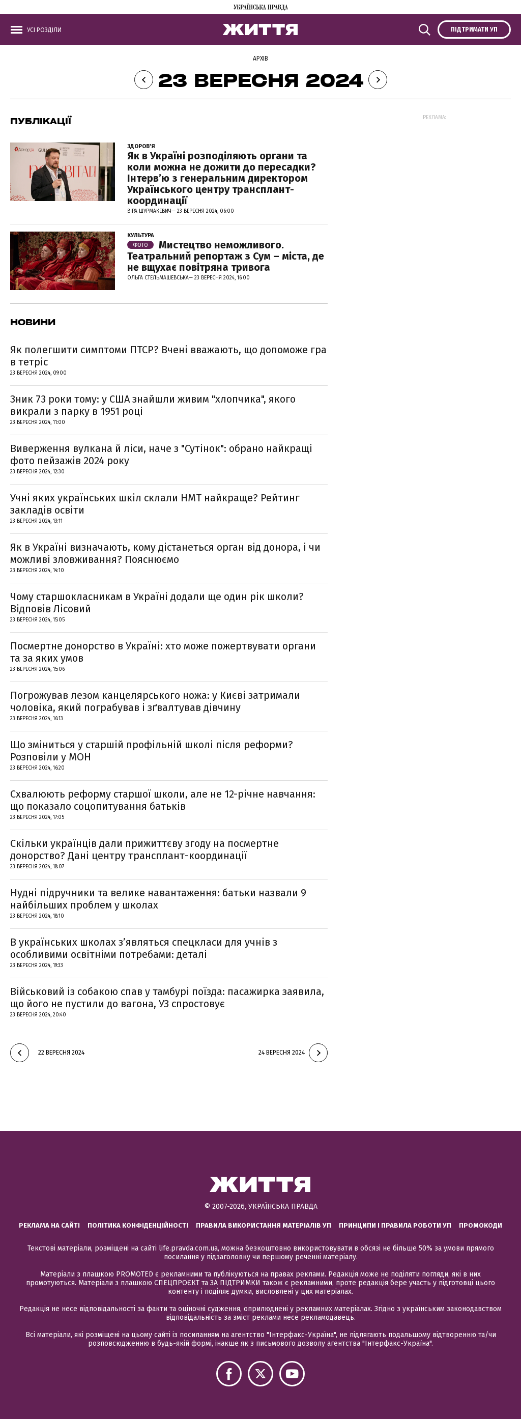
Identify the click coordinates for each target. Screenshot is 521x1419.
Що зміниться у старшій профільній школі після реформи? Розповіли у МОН (151, 751)
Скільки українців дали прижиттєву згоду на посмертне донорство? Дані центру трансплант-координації (144, 849)
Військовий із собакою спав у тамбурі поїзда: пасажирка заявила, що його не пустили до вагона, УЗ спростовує (167, 997)
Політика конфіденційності (138, 1225)
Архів (260, 58)
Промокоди (480, 1225)
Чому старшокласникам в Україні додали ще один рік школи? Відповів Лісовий (157, 602)
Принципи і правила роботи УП (395, 1225)
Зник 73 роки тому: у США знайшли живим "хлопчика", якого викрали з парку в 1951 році (153, 405)
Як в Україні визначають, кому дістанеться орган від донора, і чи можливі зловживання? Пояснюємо (165, 553)
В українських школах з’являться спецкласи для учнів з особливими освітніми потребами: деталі (143, 948)
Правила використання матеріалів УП (263, 1225)
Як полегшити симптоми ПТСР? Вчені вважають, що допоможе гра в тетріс (168, 356)
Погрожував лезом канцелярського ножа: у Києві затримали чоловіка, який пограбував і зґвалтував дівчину (155, 701)
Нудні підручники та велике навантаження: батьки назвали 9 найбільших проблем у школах (158, 899)
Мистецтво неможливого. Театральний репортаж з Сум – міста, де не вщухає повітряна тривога (225, 256)
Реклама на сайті (49, 1225)
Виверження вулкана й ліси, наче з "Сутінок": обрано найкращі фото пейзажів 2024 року (161, 454)
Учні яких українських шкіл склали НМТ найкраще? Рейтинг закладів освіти (155, 504)
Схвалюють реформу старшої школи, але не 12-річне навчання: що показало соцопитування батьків (162, 800)
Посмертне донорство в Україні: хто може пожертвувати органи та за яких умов (163, 652)
